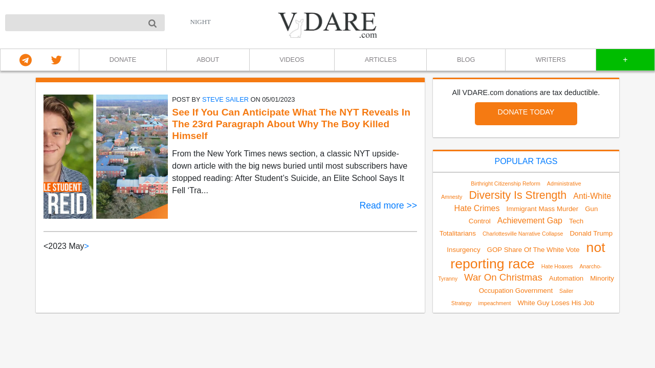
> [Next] (86, 246)
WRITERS (551, 59)
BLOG (466, 59)
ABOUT (207, 59)
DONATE (123, 59)
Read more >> (388, 205)
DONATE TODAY (526, 112)
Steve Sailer (225, 99)
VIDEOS (291, 59)
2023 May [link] (66, 246)
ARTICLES (381, 59)
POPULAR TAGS (526, 161)
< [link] (45, 246)
